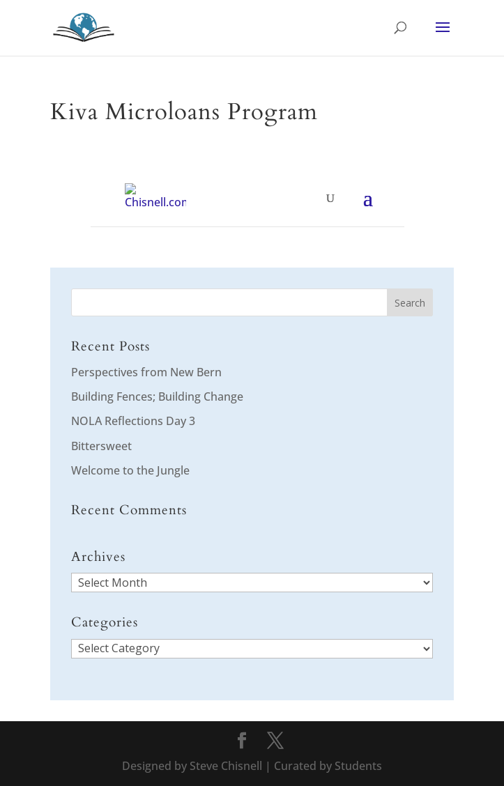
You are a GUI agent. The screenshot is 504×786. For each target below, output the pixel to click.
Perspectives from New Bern (146, 372)
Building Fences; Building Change (157, 396)
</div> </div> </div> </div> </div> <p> (247, 205)
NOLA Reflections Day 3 (133, 421)
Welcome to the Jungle (130, 470)
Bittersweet (101, 446)
